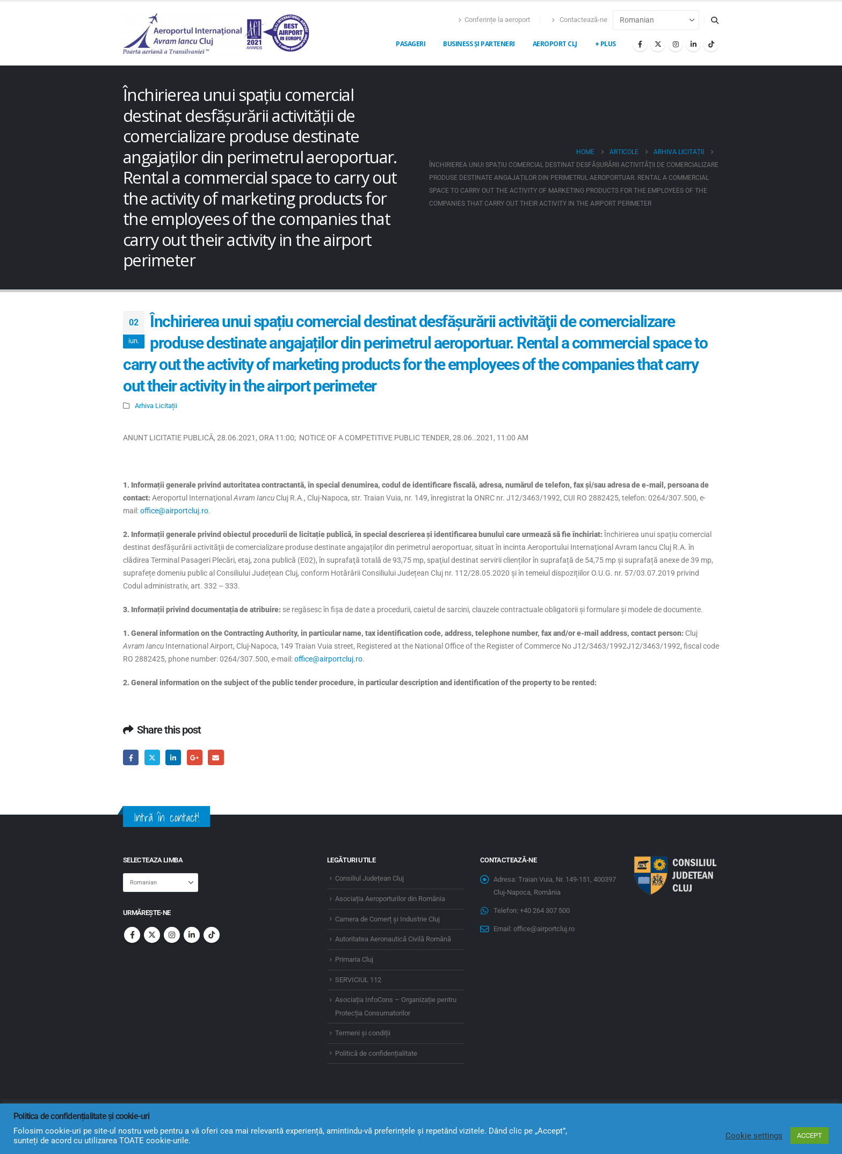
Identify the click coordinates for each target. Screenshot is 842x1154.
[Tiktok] (710, 44)
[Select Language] (656, 20)
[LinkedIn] (693, 44)
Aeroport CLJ (555, 43)
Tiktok (212, 935)
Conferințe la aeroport (494, 20)
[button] (714, 20)
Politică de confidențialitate (376, 1053)
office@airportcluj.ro (174, 510)
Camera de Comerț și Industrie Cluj (387, 919)
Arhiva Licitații (156, 406)
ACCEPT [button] (809, 1135)
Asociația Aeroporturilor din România (390, 899)
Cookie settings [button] (753, 1136)
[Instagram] (675, 44)
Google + (194, 757)
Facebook (131, 757)
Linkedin (192, 935)
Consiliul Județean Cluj (369, 878)
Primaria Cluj (354, 959)
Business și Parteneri (479, 43)
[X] (657, 44)
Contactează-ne (579, 20)
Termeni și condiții (362, 1033)
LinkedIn (173, 757)
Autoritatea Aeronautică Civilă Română (393, 939)
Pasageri (410, 43)
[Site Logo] (217, 33)
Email (215, 757)
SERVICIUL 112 (358, 980)
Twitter (152, 757)
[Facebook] (640, 44)
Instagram (172, 935)
